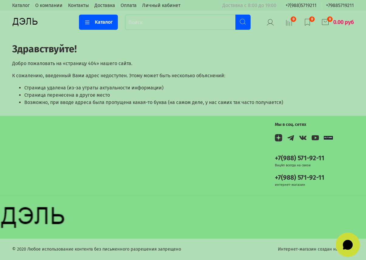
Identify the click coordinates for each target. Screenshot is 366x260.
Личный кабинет (161, 5)
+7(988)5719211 (301, 5)
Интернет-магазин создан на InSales (316, 249)
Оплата (129, 5)
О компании (49, 5)
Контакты (78, 5)
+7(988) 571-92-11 (299, 158)
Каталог (21, 5)
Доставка (104, 5)
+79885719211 (340, 5)
